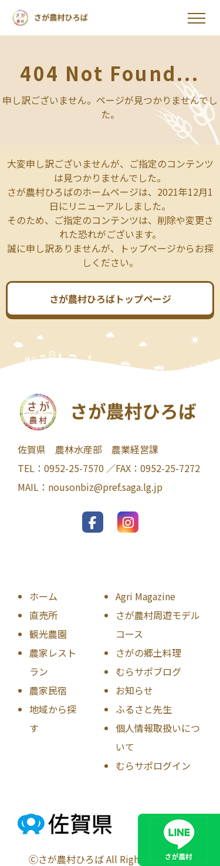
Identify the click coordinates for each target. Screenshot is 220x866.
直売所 (43, 615)
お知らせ (134, 690)
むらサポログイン (153, 765)
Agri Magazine (145, 596)
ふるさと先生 (144, 709)
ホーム (43, 596)
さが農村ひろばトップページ (110, 299)
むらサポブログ (148, 671)
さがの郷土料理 (148, 653)
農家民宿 (48, 690)
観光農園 (48, 634)
